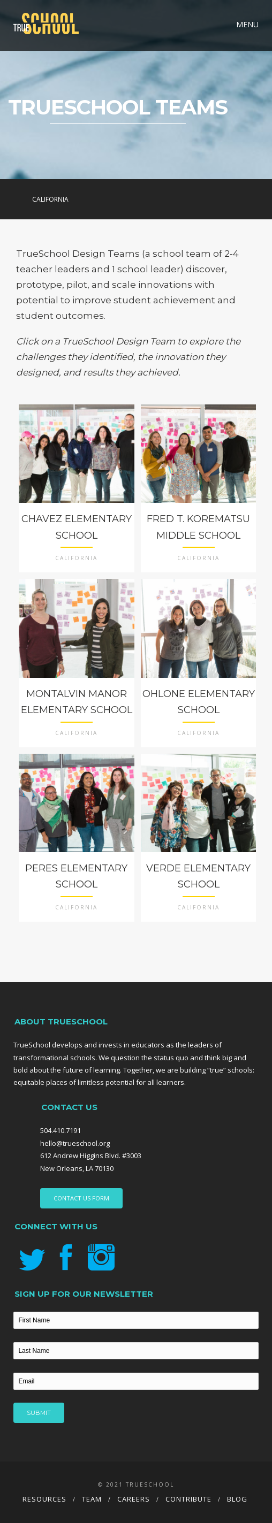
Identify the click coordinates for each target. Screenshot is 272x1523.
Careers (133, 1499)
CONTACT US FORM (81, 1198)
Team (92, 1499)
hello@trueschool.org (75, 1143)
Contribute (188, 1499)
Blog (237, 1499)
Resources (44, 1499)
